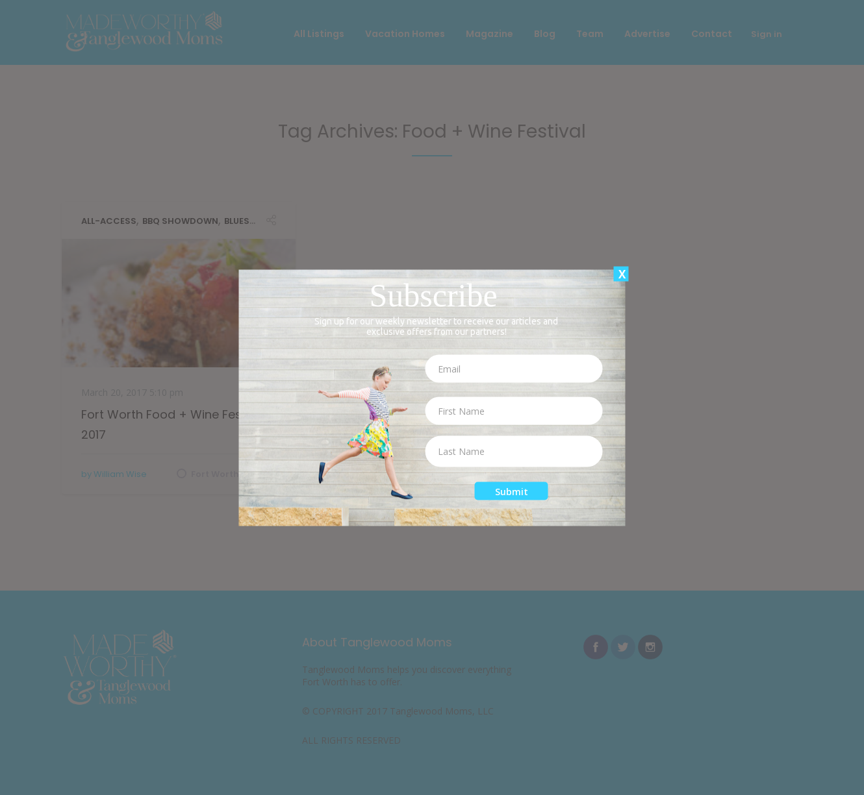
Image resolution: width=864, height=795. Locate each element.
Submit (511, 491)
